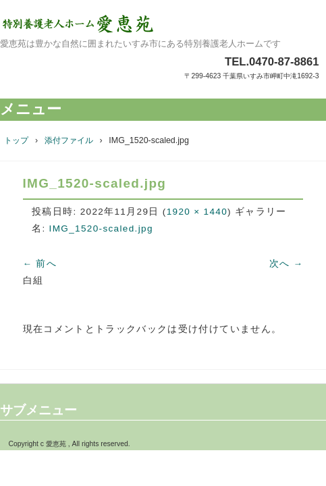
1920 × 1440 (197, 212)
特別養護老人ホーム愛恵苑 (163, 24)
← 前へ (40, 264)
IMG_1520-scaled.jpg (101, 228)
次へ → (286, 264)
